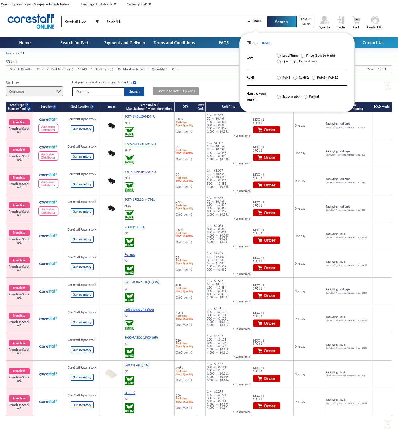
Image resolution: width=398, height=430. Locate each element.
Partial (311, 96)
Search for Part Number (74, 48)
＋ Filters (254, 21)
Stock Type (17, 105)
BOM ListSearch (306, 22)
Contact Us (373, 42)
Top (8, 53)
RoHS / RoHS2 (325, 77)
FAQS (224, 42)
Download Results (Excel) (176, 91)
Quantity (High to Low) (297, 61)
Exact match (289, 96)
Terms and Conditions (174, 42)
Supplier (46, 107)
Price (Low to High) (318, 55)
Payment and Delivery (124, 42)
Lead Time (287, 55)
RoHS (283, 77)
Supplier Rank (17, 109)
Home (25, 42)
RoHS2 (301, 77)
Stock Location (79, 107)
